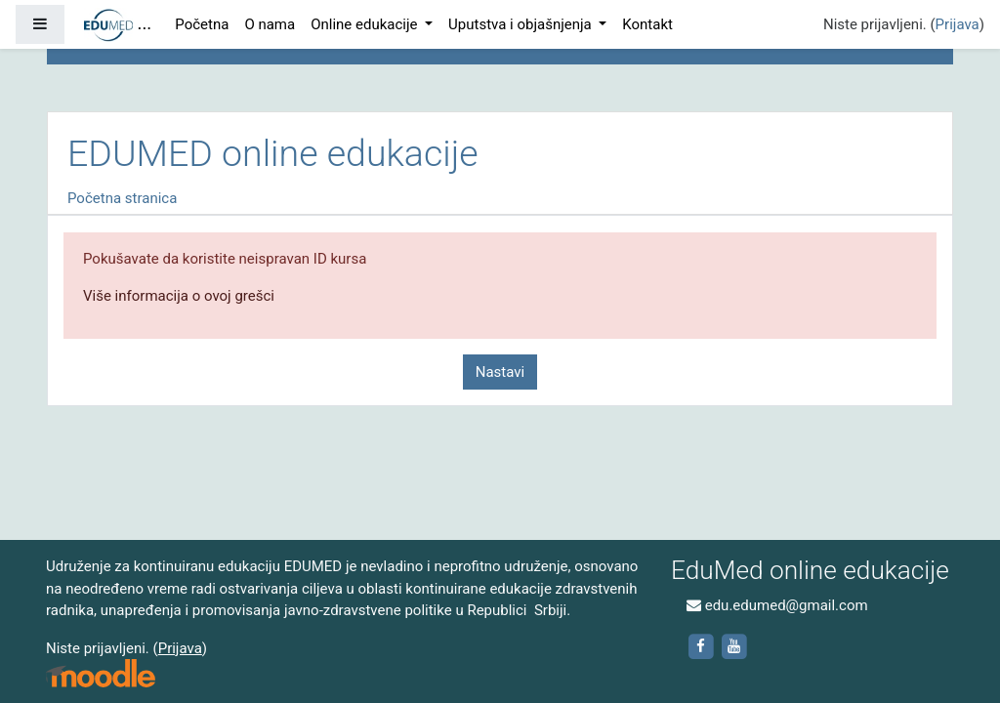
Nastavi (500, 372)
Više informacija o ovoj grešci (178, 296)
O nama (269, 24)
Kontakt (647, 24)
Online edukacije (366, 24)
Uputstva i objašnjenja (521, 24)
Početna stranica (122, 198)
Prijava (957, 24)
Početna (202, 24)
